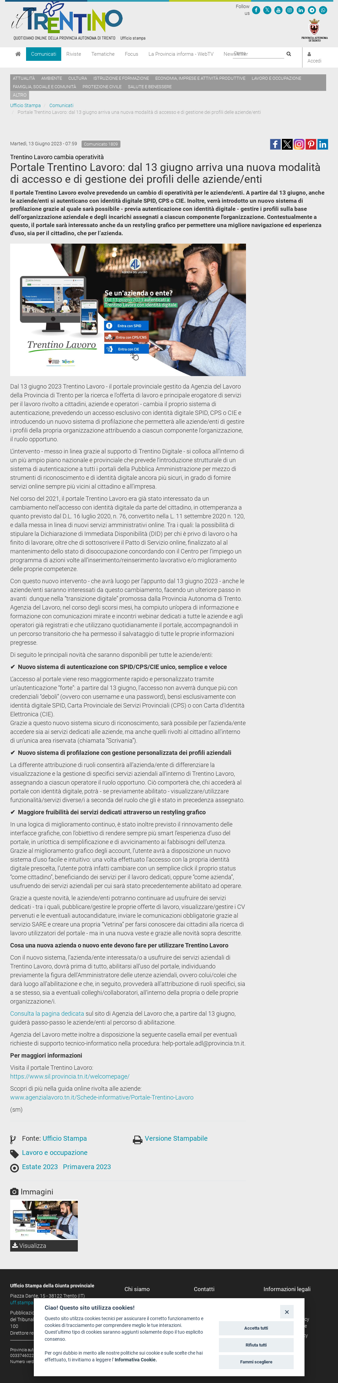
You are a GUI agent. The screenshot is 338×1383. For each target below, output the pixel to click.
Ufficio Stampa (25, 105)
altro (19, 95)
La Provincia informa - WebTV (181, 54)
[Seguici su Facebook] (256, 10)
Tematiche (103, 54)
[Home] (18, 54)
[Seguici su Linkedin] (301, 10)
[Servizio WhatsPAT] (323, 10)
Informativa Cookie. (136, 1359)
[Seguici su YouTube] (278, 10)
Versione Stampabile (176, 1138)
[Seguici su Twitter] (267, 10)
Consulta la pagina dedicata (47, 1013)
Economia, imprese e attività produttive (200, 78)
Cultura (77, 78)
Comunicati (43, 54)
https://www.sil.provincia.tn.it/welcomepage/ (70, 1076)
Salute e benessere (150, 86)
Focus (131, 54)
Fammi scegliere (256, 1361)
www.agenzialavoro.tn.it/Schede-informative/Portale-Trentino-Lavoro (102, 1097)
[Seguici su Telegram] (312, 10)
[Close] (286, 1311)
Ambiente (51, 78)
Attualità (24, 78)
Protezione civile (102, 86)
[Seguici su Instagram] (289, 10)
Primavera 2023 (87, 1167)
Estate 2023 (40, 1167)
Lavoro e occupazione (276, 78)
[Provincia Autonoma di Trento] (314, 29)
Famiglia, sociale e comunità (44, 86)
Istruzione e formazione (121, 78)
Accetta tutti (256, 1328)
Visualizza (29, 1245)
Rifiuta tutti (256, 1345)
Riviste (73, 54)
